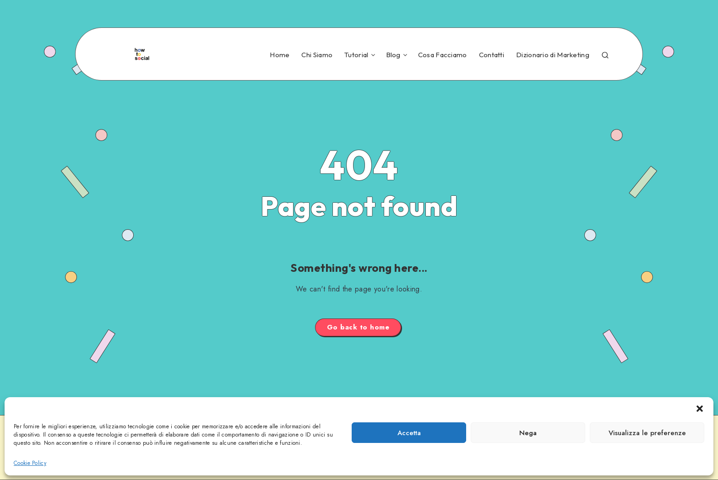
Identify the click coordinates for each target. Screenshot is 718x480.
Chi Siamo (316, 55)
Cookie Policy (30, 463)
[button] (699, 408)
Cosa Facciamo (442, 55)
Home (279, 55)
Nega (528, 433)
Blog (393, 55)
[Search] (605, 53)
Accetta (409, 433)
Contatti (491, 55)
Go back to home (358, 327)
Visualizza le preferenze (647, 433)
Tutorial (356, 55)
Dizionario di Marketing (552, 55)
